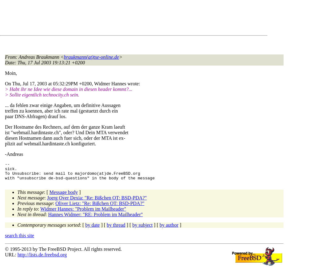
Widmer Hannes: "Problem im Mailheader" (83, 212)
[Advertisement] (117, 19)
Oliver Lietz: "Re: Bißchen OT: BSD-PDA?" (99, 207)
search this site (19, 239)
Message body (64, 196)
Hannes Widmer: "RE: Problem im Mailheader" (95, 218)
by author (168, 228)
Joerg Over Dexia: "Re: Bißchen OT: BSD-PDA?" (97, 201)
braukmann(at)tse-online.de (91, 57)
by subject (142, 228)
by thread (116, 228)
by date (92, 228)
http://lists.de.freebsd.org (42, 258)
